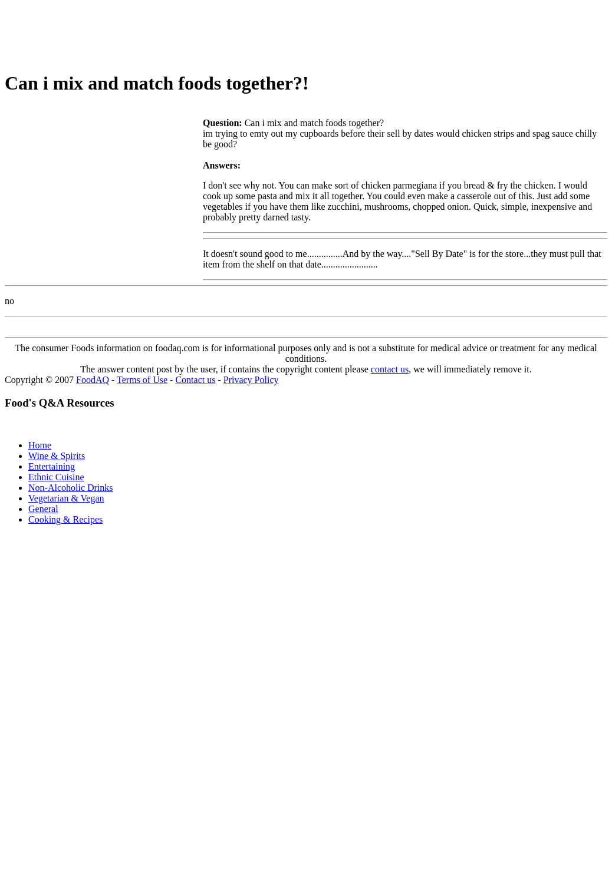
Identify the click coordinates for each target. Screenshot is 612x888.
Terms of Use (142, 380)
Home (39, 445)
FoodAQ (92, 380)
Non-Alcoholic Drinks (70, 488)
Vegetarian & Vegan (66, 498)
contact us (390, 369)
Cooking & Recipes (65, 519)
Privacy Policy (251, 380)
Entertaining (51, 466)
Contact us (195, 380)
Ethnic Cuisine (56, 477)
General (43, 509)
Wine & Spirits (56, 456)
